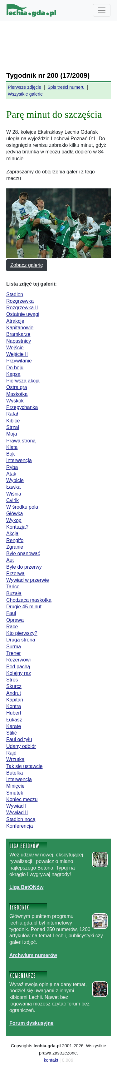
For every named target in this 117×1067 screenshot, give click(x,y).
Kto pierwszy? (21, 633)
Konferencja (19, 826)
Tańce (13, 586)
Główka (14, 513)
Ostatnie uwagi (22, 314)
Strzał (12, 427)
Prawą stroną (21, 440)
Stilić (11, 732)
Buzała (14, 593)
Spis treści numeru (66, 87)
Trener (13, 653)
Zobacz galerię (26, 265)
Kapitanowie (19, 327)
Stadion (14, 294)
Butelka (14, 772)
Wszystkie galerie (25, 94)
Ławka (13, 487)
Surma (13, 646)
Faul (11, 613)
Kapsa (13, 374)
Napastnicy (18, 341)
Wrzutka (15, 759)
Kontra (13, 706)
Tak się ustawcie (24, 766)
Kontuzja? (17, 527)
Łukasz (14, 719)
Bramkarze (18, 334)
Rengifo (14, 540)
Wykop (14, 520)
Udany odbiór (21, 746)
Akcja (12, 533)
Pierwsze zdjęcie (24, 87)
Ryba (12, 467)
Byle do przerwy (24, 567)
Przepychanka (22, 407)
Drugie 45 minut (23, 606)
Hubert (13, 712)
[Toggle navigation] (101, 10)
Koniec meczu (22, 799)
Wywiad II (17, 812)
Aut (10, 560)
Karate (13, 726)
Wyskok (15, 400)
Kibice (13, 420)
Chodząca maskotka (28, 600)
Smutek (14, 792)
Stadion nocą (20, 819)
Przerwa (15, 573)
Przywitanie (19, 360)
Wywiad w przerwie (27, 580)
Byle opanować (23, 553)
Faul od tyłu (19, 739)
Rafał (12, 413)
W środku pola (22, 507)
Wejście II (17, 354)
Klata (11, 447)
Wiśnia (13, 493)
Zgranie (14, 547)
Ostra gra (16, 387)
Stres (12, 679)
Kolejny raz (18, 673)
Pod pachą (18, 666)
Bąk (10, 453)
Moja (11, 433)
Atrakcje (15, 321)
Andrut (13, 693)
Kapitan (14, 699)
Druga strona (20, 639)
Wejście (15, 347)
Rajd (11, 752)
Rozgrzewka (20, 301)
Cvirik (12, 500)
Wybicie (15, 480)
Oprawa (15, 620)
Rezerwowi (18, 659)
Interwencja (19, 460)
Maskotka (16, 394)
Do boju (14, 367)
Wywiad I (16, 806)
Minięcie (15, 786)
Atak (11, 473)
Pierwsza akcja (23, 380)
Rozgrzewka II (22, 307)
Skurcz (14, 686)
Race (12, 626)
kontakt (51, 1060)
